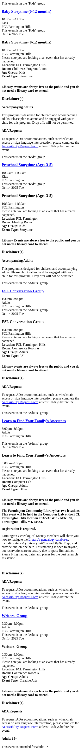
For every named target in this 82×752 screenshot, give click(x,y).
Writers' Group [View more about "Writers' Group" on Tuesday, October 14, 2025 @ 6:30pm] (14, 616)
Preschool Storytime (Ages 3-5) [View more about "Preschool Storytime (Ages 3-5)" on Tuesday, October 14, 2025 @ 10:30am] (27, 165)
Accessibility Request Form (20, 146)
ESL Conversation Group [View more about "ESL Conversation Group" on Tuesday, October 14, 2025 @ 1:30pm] (23, 291)
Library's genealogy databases (48, 539)
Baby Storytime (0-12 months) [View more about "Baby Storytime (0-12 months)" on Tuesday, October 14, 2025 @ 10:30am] (26, 11)
